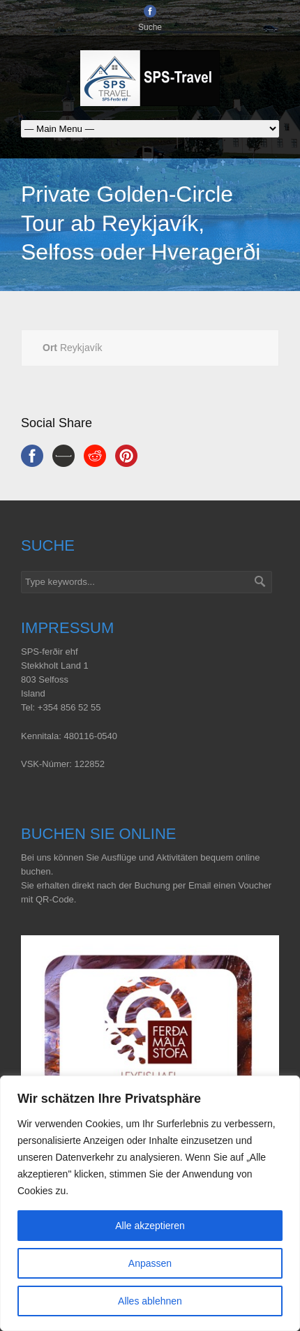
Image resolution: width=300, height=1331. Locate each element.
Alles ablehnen (150, 1301)
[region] (150, 1203)
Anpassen (150, 1263)
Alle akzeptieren (150, 1225)
